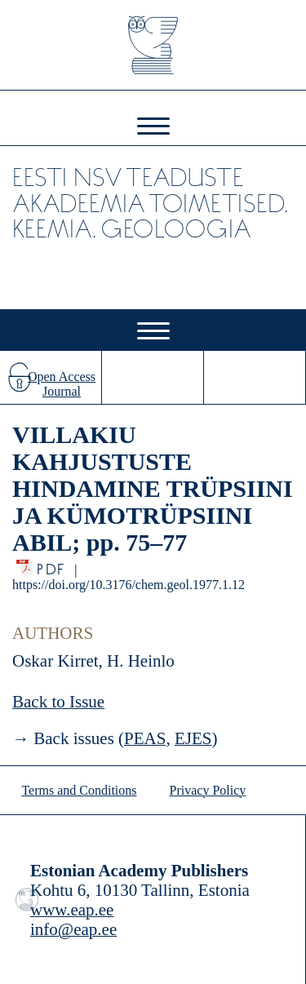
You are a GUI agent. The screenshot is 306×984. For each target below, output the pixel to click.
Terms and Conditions (78, 790)
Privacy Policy (208, 790)
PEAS (145, 738)
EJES (193, 738)
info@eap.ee (73, 929)
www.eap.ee (71, 910)
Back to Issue (58, 701)
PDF (52, 565)
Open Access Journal (61, 384)
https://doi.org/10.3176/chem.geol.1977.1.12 (128, 585)
